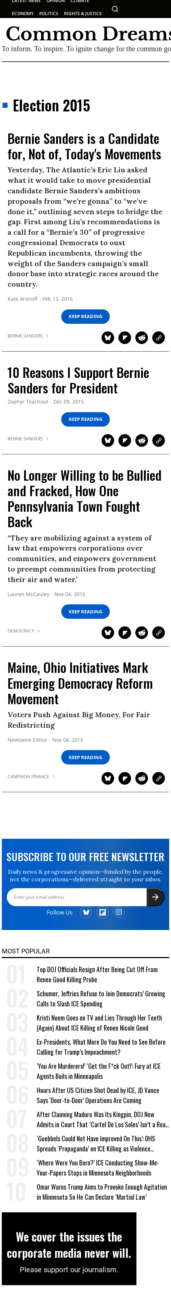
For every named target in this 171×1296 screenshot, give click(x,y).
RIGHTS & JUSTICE (83, 13)
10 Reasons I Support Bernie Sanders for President (78, 379)
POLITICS (48, 13)
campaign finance (28, 776)
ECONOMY (22, 13)
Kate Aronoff (22, 299)
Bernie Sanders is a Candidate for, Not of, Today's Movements (84, 145)
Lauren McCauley (28, 594)
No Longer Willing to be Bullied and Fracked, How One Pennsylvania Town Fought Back (85, 498)
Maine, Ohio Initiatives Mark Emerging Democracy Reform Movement (80, 682)
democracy (21, 631)
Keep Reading (86, 316)
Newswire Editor (27, 740)
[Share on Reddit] (141, 337)
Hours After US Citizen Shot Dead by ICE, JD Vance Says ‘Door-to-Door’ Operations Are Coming (98, 1098)
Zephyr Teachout (28, 402)
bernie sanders (25, 336)
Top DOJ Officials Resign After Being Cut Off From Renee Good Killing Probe (97, 978)
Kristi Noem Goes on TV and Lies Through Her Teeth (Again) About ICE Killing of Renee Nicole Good (99, 1026)
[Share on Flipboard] (124, 337)
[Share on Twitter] (108, 337)
